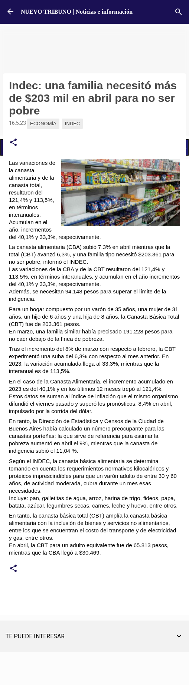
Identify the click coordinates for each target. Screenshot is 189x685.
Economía (43, 123)
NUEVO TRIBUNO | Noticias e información (77, 12)
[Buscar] (178, 12)
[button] (13, 142)
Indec (72, 123)
